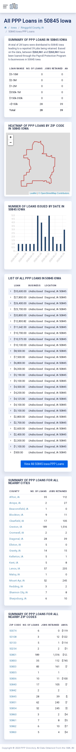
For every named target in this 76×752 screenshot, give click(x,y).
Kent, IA (13, 562)
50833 (12, 666)
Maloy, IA (14, 574)
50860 (12, 714)
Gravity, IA (15, 550)
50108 (12, 636)
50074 (12, 630)
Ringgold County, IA (32, 27)
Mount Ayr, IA (17, 580)
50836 (12, 678)
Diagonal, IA (16, 538)
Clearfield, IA (16, 520)
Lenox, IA (14, 568)
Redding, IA (16, 586)
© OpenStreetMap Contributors (53, 193)
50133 (12, 642)
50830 (12, 660)
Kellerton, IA (16, 556)
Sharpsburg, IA (18, 598)
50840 (12, 684)
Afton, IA (14, 497)
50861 (12, 720)
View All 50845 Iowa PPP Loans (44, 464)
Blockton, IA (16, 514)
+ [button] (11, 137)
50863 (12, 732)
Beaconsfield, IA (18, 508)
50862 (12, 726)
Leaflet (33, 193)
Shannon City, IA (18, 592)
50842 (12, 690)
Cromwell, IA (16, 532)
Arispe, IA (15, 502)
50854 (12, 708)
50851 (12, 702)
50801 (12, 654)
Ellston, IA (15, 544)
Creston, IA (15, 526)
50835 (12, 672)
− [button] (11, 142)
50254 (12, 648)
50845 (12, 696)
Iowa (14, 27)
